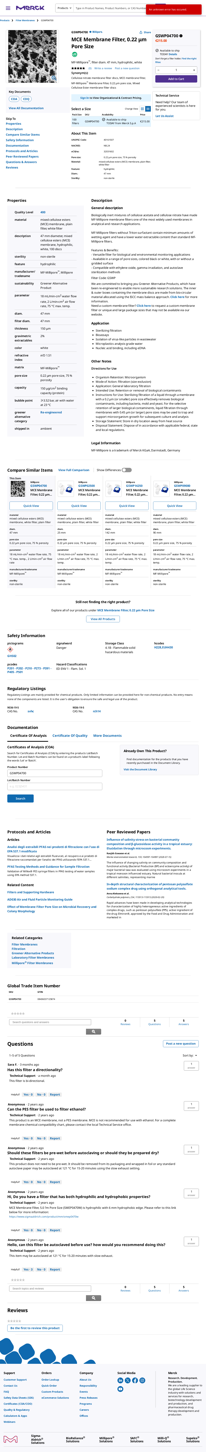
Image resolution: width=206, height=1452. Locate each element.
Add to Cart (176, 79)
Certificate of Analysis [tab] (28, 735)
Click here (177, 297)
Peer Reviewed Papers (22, 156)
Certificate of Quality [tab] (70, 735)
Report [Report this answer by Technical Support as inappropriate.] (55, 1085)
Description (14, 129)
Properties (13, 124)
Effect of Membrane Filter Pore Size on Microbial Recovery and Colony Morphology (51, 909)
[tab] (8, 20)
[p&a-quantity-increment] (194, 70)
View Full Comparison (73, 470)
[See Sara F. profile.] (13, 1055)
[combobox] (110, 8)
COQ (26, 99)
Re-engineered (51, 412)
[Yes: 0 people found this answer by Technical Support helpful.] (28, 1085)
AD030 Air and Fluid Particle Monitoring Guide (40, 899)
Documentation (17, 146)
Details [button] (173, 54)
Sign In (84, 98)
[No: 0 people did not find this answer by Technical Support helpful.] (41, 1085)
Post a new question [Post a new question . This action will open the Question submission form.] (127, 68)
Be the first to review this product (36, 1310)
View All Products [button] (103, 619)
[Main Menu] (8, 8)
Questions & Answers (21, 162)
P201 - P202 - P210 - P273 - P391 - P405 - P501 (29, 670)
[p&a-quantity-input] (176, 70)
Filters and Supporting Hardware (30, 892)
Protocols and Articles (22, 151)
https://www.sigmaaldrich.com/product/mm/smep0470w (43, 1207)
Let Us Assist (165, 116)
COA (14, 99)
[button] (191, 1056)
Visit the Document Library (140, 769)
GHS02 (11, 656)
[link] (18, 1013)
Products (5, 20)
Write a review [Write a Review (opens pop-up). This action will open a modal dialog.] (103, 68)
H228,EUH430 (163, 647)
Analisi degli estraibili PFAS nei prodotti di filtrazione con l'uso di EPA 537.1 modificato (53, 849)
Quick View (31, 506)
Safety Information (20, 140)
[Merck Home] (30, 8)
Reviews (12, 167)
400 (42, 212)
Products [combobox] (63, 8)
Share (145, 32)
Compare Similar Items (23, 135)
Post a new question (181, 1034)
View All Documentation (26, 108)
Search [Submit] (20, 798)
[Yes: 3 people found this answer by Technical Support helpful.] (28, 1260)
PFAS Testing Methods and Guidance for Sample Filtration (48, 867)
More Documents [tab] (107, 735)
